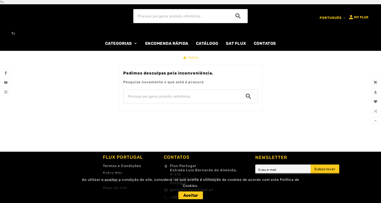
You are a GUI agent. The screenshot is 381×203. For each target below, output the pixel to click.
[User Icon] (358, 17)
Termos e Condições (122, 166)
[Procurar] (181, 16)
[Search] (238, 16)
